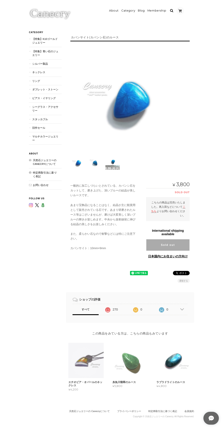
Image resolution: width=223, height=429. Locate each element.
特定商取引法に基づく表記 (44, 174)
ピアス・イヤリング (44, 97)
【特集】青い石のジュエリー (45, 52)
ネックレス (38, 71)
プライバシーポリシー (129, 411)
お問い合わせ (41, 184)
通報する (183, 280)
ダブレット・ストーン (45, 89)
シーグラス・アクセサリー (45, 108)
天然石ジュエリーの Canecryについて (44, 161)
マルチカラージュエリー (45, 138)
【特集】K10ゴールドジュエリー (45, 40)
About (114, 10)
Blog (141, 10)
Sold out (168, 244)
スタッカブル (40, 118)
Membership (156, 10)
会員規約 (189, 411)
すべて (86, 309)
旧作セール (38, 127)
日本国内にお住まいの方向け (168, 256)
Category (128, 10)
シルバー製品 (40, 63)
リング (36, 80)
